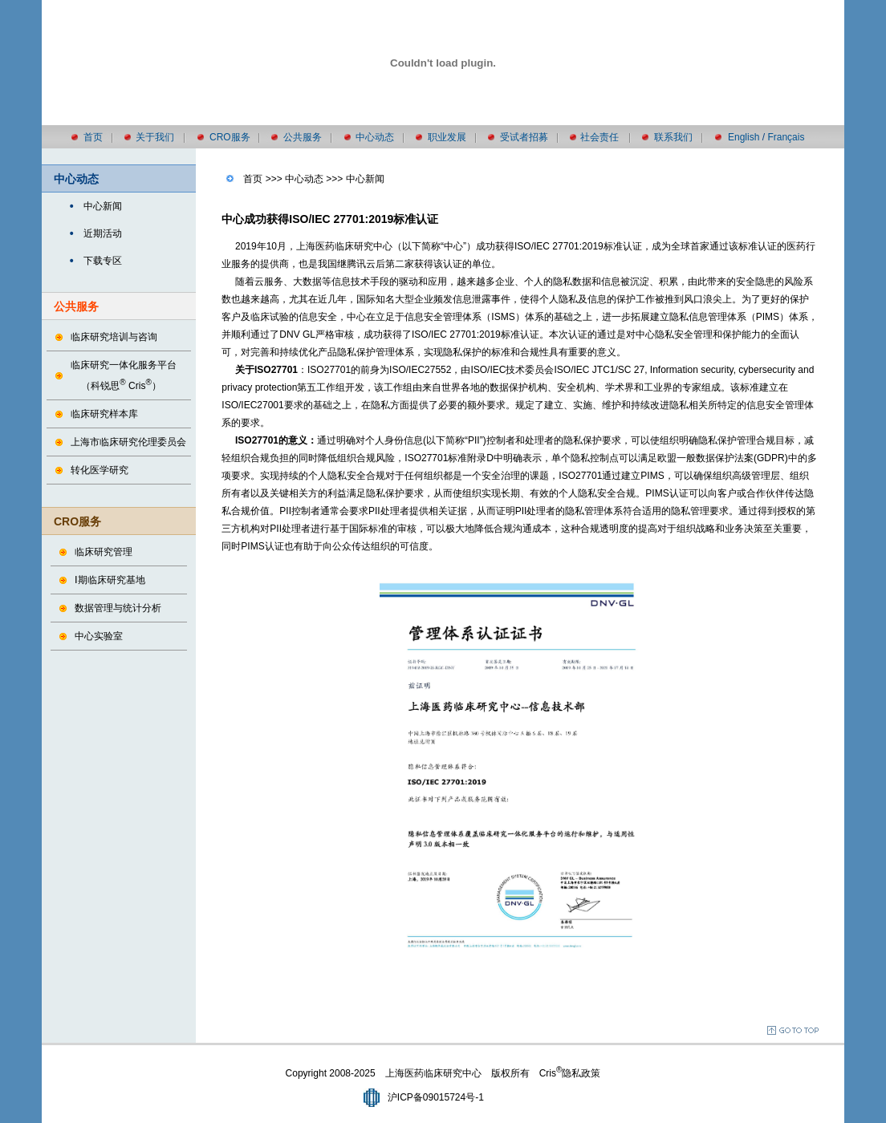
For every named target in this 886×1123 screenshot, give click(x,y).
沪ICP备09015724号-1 (436, 1097)
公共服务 (302, 137)
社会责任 (599, 137)
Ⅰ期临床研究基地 (110, 580)
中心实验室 (99, 636)
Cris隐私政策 (570, 1073)
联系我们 (673, 137)
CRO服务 (229, 137)
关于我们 (155, 137)
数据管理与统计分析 (118, 608)
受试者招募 (524, 137)
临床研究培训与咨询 (114, 337)
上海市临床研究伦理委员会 (128, 442)
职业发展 (447, 137)
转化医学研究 (99, 470)
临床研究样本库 (104, 414)
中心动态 (375, 137)
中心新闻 (102, 206)
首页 (93, 137)
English (743, 137)
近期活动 (102, 233)
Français (785, 137)
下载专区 (102, 260)
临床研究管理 (103, 551)
